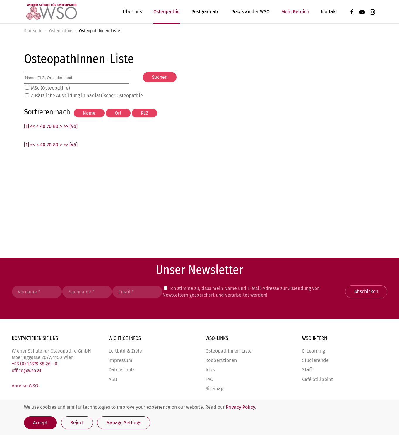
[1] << (29, 126)
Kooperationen (221, 360)
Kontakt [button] (329, 11)
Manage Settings (123, 422)
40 (42, 126)
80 (55, 126)
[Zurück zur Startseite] (51, 11)
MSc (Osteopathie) (50, 88)
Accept (40, 422)
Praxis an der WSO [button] (250, 11)
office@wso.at (27, 370)
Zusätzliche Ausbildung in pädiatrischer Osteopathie (87, 95)
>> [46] (71, 126)
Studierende (315, 360)
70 (49, 126)
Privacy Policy (240, 407)
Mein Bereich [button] (295, 11)
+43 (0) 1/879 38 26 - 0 (34, 364)
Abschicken (366, 291)
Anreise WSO (25, 386)
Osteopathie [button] (166, 11)
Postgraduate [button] (205, 11)
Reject (77, 422)
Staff (307, 370)
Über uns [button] (132, 11)
